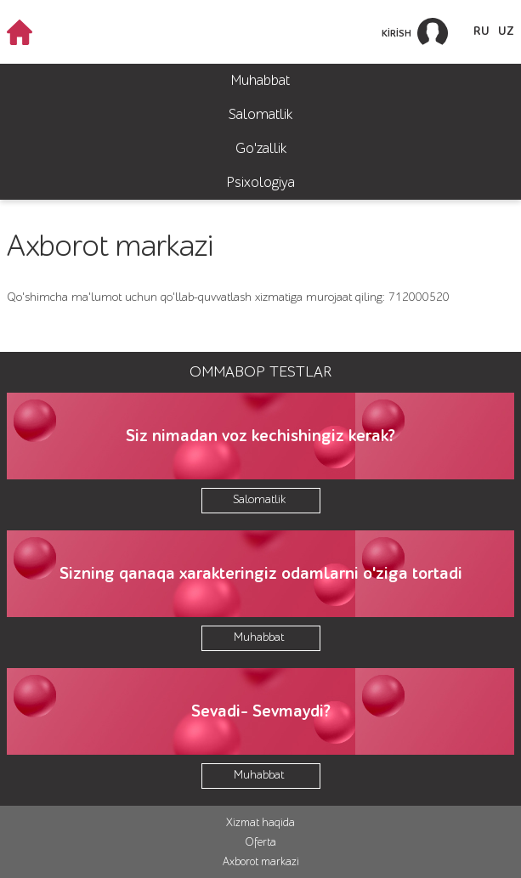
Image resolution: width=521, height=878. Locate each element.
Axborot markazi (261, 861)
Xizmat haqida (260, 822)
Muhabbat (260, 80)
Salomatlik (260, 114)
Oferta (260, 842)
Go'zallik (260, 148)
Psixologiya (261, 182)
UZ (506, 31)
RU (481, 31)
